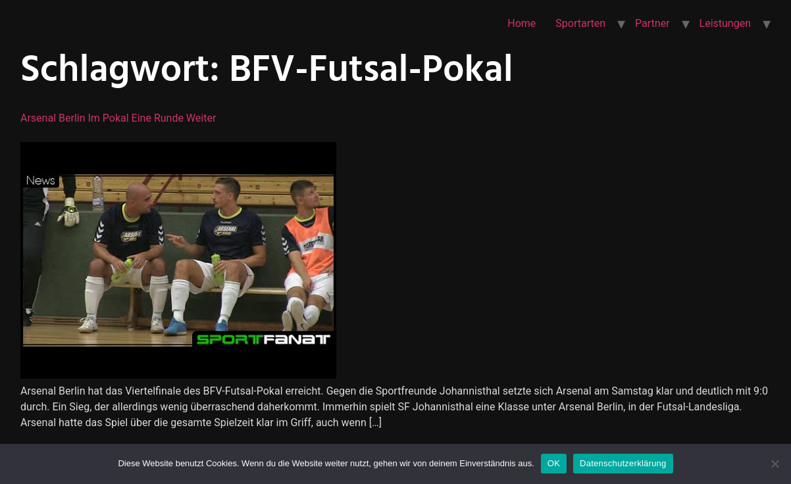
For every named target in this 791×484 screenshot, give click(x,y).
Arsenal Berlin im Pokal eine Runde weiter (118, 118)
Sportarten (580, 23)
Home (521, 23)
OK (554, 463)
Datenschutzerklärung (623, 463)
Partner (652, 23)
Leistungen (725, 23)
